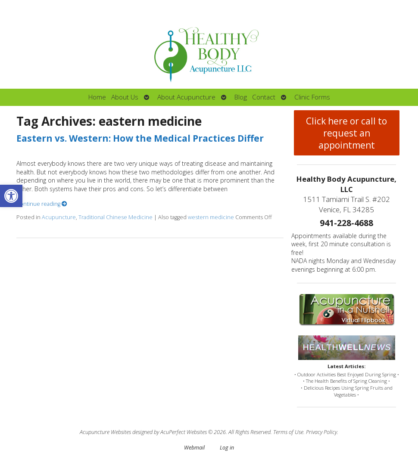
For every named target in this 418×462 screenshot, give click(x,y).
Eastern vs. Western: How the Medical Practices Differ (140, 138)
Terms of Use (288, 432)
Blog (240, 97)
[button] (11, 196)
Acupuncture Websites (105, 432)
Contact (263, 97)
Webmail (194, 447)
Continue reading (41, 204)
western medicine (211, 217)
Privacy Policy (321, 432)
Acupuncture (59, 217)
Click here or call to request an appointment (346, 133)
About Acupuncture (186, 97)
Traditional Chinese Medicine (115, 217)
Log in (227, 447)
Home (97, 97)
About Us (124, 97)
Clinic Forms (312, 97)
